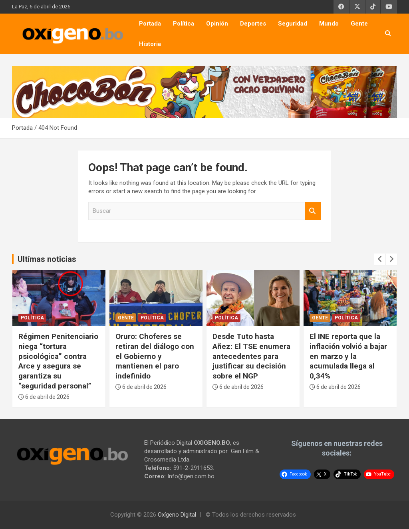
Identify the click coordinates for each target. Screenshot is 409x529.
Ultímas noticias (47, 259)
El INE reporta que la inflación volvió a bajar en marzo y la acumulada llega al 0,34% (348, 356)
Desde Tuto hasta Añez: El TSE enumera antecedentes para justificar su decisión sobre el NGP (251, 356)
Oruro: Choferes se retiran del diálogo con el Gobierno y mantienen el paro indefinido (154, 356)
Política (183, 23)
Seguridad (292, 23)
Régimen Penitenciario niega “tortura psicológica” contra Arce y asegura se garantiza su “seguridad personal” (58, 361)
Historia (150, 44)
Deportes (253, 23)
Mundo (329, 23)
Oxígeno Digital (177, 514)
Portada (150, 23)
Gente (359, 23)
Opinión (217, 23)
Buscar (313, 211)
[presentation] (379, 259)
